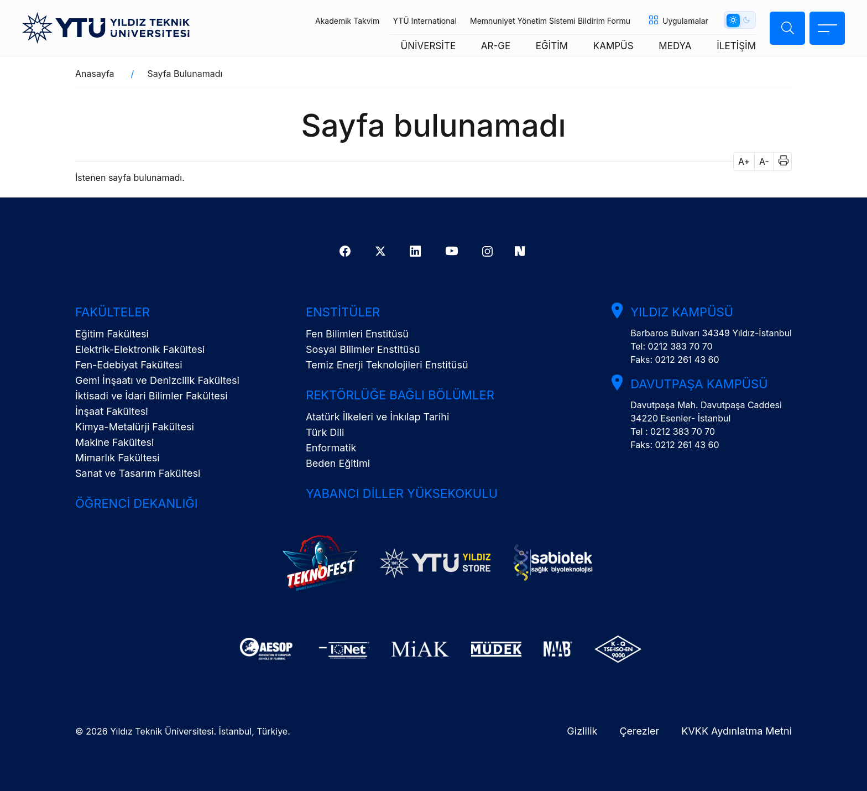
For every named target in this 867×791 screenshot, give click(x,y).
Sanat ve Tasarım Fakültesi (137, 473)
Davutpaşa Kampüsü (698, 384)
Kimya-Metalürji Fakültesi (134, 427)
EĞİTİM (552, 45)
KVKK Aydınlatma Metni (736, 731)
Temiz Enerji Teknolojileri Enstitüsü (387, 365)
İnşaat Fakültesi (111, 411)
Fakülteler (112, 312)
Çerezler (639, 731)
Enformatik (331, 448)
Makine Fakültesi (114, 442)
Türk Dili (325, 432)
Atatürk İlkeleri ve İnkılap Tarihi (377, 417)
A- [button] (764, 161)
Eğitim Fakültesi (112, 334)
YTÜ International (424, 20)
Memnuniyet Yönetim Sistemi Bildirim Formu (550, 20)
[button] (780, 161)
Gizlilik (582, 731)
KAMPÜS (613, 45)
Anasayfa (94, 73)
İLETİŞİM (736, 45)
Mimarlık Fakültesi (117, 458)
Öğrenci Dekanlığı (136, 503)
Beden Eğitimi (338, 463)
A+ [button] (744, 161)
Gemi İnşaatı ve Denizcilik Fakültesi (157, 380)
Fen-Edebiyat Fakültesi (128, 365)
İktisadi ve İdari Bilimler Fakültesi (151, 396)
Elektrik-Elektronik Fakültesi (140, 349)
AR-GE (495, 45)
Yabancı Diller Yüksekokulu (402, 493)
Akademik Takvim (347, 20)
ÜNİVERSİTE (428, 45)
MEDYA (675, 45)
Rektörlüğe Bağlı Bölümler (400, 395)
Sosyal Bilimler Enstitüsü (363, 349)
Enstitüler (343, 312)
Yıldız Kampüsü (681, 312)
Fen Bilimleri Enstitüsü (357, 334)
